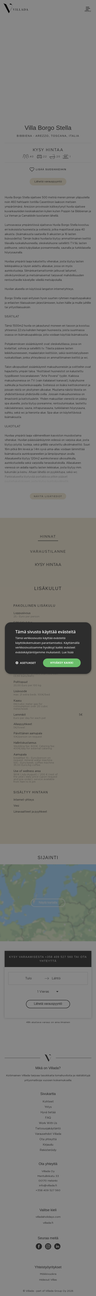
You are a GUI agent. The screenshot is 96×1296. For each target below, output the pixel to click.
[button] (25, 662)
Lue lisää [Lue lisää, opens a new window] (67, 652)
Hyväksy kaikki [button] (61, 662)
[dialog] (48, 648)
